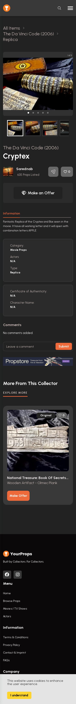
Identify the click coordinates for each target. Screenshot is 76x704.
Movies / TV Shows (15, 608)
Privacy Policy (11, 645)
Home (7, 593)
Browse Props (11, 601)
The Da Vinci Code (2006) (31, 148)
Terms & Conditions (15, 637)
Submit (64, 346)
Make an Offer (38, 192)
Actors (7, 616)
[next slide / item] (70, 84)
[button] (28, 113)
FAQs (6, 660)
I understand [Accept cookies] (19, 695)
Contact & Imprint (14, 652)
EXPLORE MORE (15, 392)
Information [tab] (11, 213)
